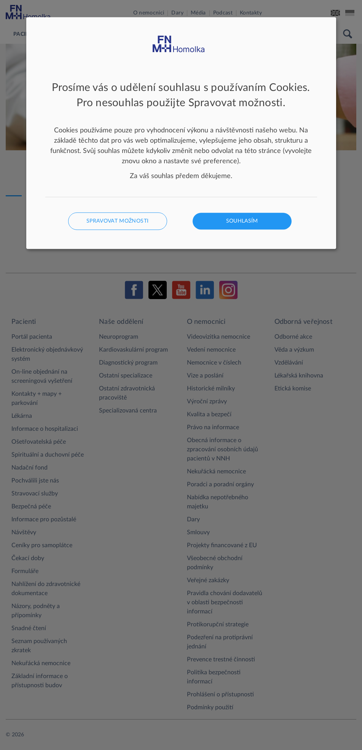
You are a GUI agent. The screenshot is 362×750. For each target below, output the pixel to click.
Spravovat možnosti (117, 221)
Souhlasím (242, 221)
